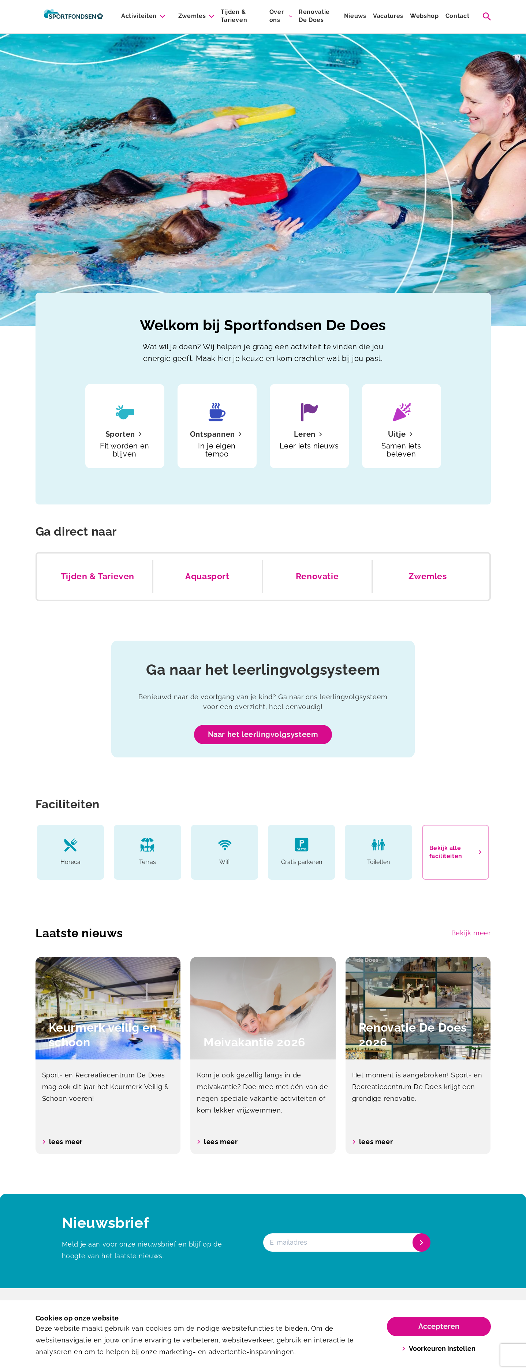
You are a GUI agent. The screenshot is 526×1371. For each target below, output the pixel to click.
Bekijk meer (471, 933)
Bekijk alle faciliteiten (455, 852)
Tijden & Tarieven (234, 15)
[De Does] (73, 16)
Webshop (424, 15)
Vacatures (388, 15)
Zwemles (192, 15)
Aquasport (207, 576)
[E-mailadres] (346, 1242)
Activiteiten (139, 15)
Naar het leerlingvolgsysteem (263, 734)
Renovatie (317, 576)
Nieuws (355, 15)
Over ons (276, 15)
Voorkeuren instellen (438, 1348)
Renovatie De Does (314, 15)
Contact (457, 15)
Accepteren (438, 1326)
